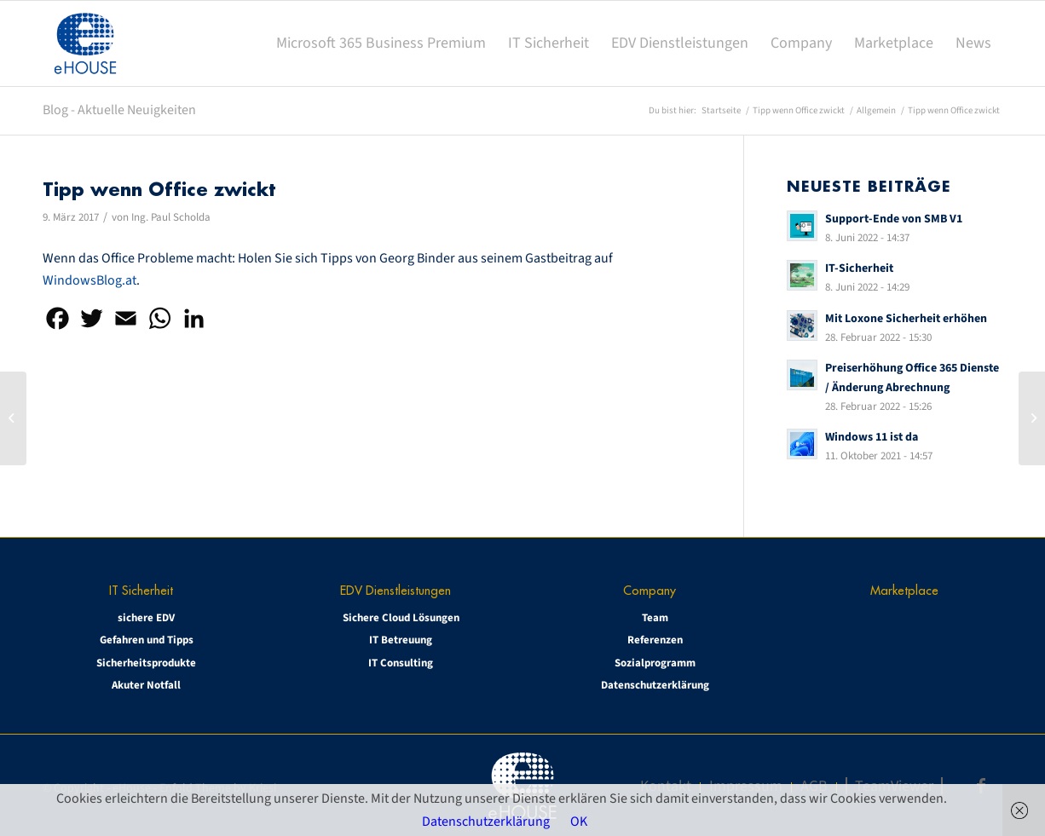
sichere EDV (146, 618)
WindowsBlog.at (89, 280)
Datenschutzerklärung (655, 685)
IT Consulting (400, 663)
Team (655, 618)
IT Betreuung (400, 640)
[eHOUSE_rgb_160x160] (85, 43)
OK (578, 821)
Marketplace (904, 590)
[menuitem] (381, 43)
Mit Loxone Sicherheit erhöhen (906, 318)
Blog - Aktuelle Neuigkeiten (119, 110)
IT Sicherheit (141, 590)
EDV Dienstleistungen (395, 590)
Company (649, 590)
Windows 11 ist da (871, 437)
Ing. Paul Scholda (171, 217)
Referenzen (655, 640)
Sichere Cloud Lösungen (401, 618)
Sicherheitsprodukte (146, 663)
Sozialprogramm (655, 663)
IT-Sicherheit (859, 268)
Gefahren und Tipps (146, 640)
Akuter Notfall (146, 685)
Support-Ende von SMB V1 (893, 218)
